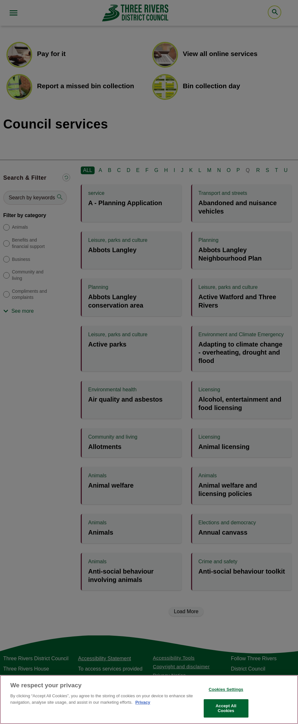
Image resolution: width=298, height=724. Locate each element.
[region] (149, 699)
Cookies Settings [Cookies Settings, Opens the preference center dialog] (226, 689)
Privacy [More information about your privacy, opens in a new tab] (142, 702)
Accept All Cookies (226, 708)
